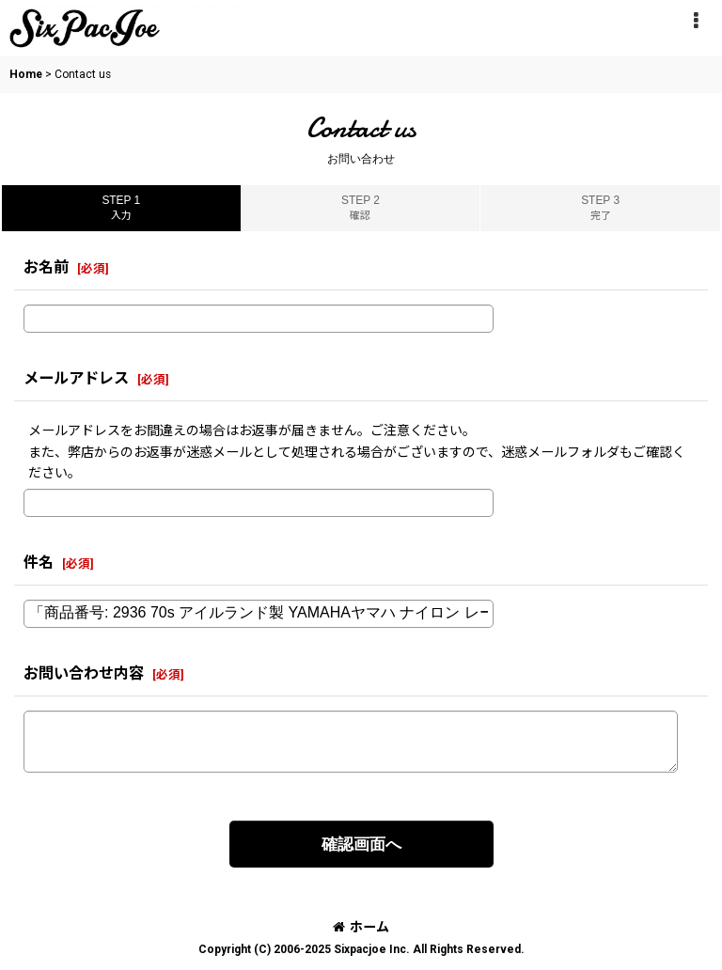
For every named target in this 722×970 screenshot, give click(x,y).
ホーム (361, 926)
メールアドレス (76, 378)
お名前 (46, 267)
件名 (39, 562)
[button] (696, 21)
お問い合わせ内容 (84, 673)
